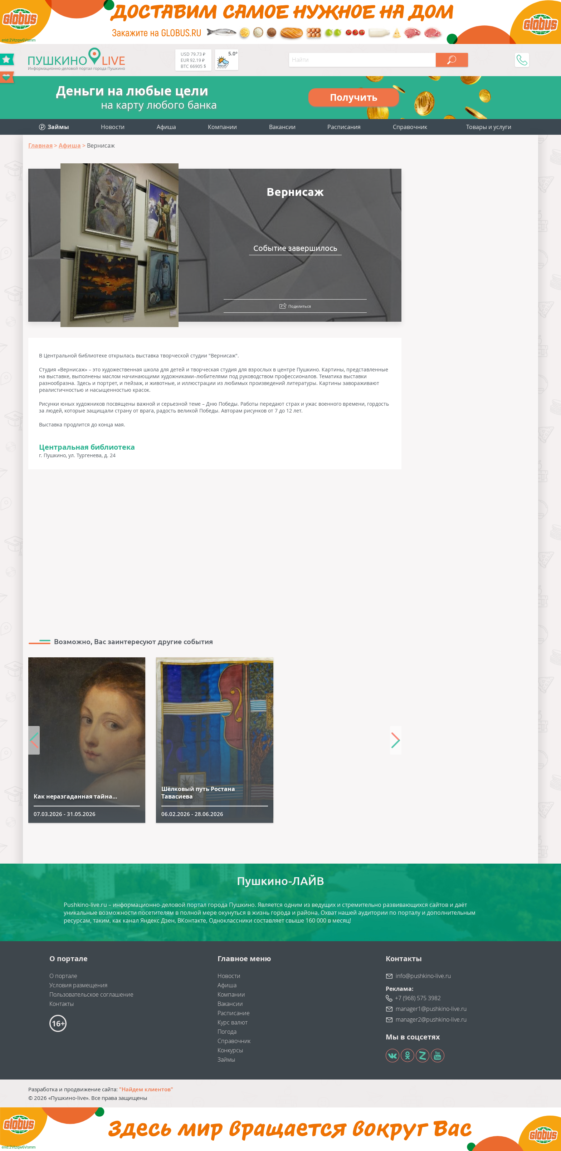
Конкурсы (230, 1050)
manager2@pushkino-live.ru (431, 1019)
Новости (113, 127)
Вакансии (282, 127)
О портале (63, 976)
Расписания (344, 127)
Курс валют (233, 1022)
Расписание (234, 1013)
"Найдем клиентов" (146, 1089)
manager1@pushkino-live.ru (431, 1009)
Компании (222, 127)
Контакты (61, 1004)
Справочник (410, 127)
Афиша (166, 127)
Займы (226, 1059)
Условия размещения (78, 985)
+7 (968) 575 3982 (418, 998)
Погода (227, 1032)
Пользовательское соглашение (91, 994)
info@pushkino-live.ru (423, 976)
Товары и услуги (488, 127)
